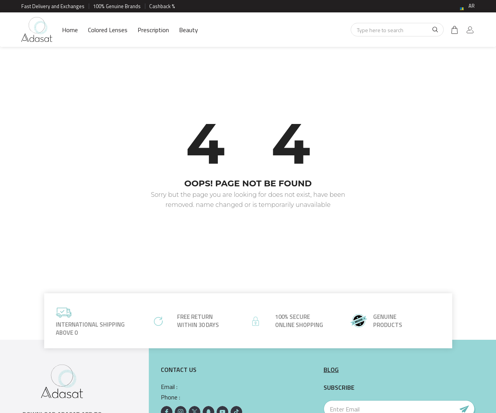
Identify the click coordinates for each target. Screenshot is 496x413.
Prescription (153, 29)
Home (70, 29)
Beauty (188, 29)
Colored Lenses (107, 29)
